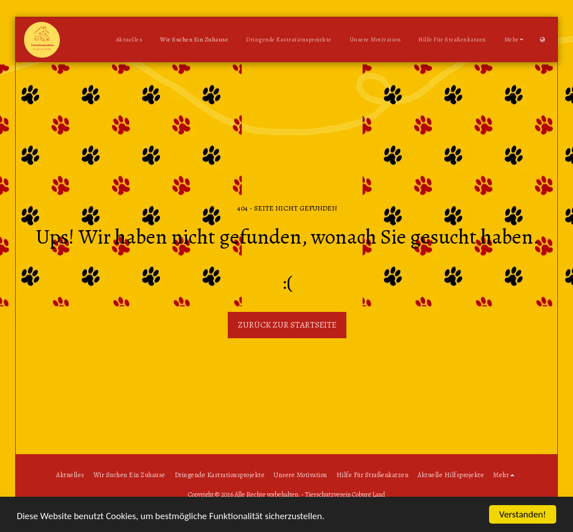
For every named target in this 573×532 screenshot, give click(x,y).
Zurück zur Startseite (287, 324)
